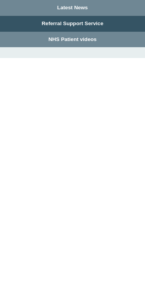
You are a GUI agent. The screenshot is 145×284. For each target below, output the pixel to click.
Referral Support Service (72, 23)
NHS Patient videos (72, 39)
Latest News (72, 7)
